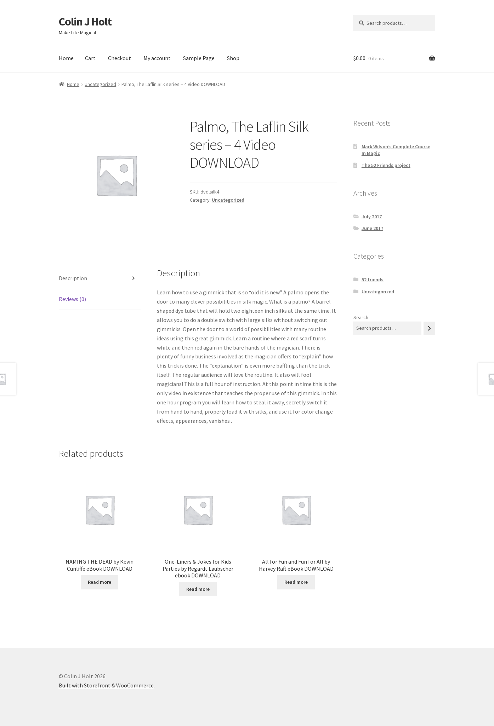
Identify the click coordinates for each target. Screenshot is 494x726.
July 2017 (372, 216)
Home (66, 58)
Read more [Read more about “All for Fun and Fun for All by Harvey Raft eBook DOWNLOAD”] (296, 582)
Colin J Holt (85, 22)
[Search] (429, 328)
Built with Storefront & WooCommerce (106, 685)
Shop (233, 58)
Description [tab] (73, 278)
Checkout (119, 58)
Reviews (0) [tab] (72, 298)
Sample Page (199, 58)
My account (157, 58)
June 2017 (372, 228)
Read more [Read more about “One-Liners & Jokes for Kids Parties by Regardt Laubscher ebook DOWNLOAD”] (198, 589)
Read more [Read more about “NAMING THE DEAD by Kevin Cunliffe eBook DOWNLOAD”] (99, 582)
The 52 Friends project (386, 165)
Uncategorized (100, 84)
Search (360, 317)
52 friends (373, 279)
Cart (90, 58)
